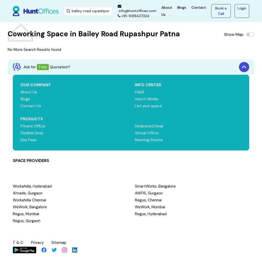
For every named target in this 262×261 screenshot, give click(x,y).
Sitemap (58, 242)
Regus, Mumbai (26, 213)
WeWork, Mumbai (150, 207)
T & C (18, 242)
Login (241, 8)
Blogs (181, 7)
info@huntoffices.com (137, 8)
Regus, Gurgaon (26, 220)
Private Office (32, 126)
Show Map (234, 34)
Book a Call (221, 11)
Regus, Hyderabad (151, 213)
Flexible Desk (31, 133)
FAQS (139, 92)
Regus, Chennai (148, 200)
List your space (148, 105)
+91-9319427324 (133, 16)
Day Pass (28, 140)
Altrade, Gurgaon (27, 193)
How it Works (146, 99)
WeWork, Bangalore (30, 207)
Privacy (37, 242)
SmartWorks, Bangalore (155, 186)
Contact (198, 7)
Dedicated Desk (149, 126)
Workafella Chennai (29, 200)
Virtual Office (146, 133)
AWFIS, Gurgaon (149, 193)
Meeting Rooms (149, 140)
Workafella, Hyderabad (32, 186)
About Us (28, 92)
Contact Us (30, 105)
